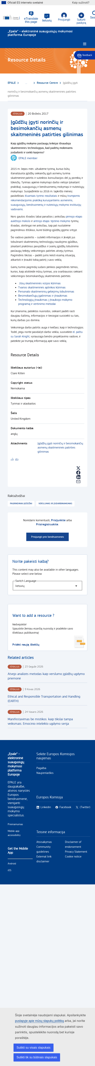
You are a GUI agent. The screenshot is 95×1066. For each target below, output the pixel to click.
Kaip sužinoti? (82, 2)
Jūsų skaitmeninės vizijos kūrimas (40, 283)
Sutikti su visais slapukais (34, 1047)
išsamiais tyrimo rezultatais (41, 195)
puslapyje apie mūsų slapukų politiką (39, 1020)
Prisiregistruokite (47, 524)
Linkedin (46, 807)
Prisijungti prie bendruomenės (47, 536)
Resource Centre (47, 83)
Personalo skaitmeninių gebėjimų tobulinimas (46, 291)
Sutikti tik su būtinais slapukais (37, 1057)
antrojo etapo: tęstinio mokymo (51, 221)
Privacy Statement (76, 852)
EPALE (12, 83)
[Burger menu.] (84, 44)
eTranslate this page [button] (31, 20)
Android (12, 863)
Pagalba (41, 768)
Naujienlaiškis (45, 773)
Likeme (13, 460)
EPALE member (28, 158)
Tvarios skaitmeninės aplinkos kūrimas (42, 287)
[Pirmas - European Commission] (13, 17)
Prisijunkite (58, 520)
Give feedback (84, 55)
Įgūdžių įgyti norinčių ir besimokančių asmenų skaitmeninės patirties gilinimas (60, 448)
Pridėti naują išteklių (25, 645)
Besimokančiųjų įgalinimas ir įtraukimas (42, 296)
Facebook (65, 807)
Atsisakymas (44, 842)
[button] (47, 18)
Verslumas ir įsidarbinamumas (55, 503)
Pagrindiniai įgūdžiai (21, 503)
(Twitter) (85, 807)
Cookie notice (73, 856)
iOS (9, 870)
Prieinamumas (15, 824)
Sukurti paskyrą (81, 18)
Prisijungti (64, 17)
